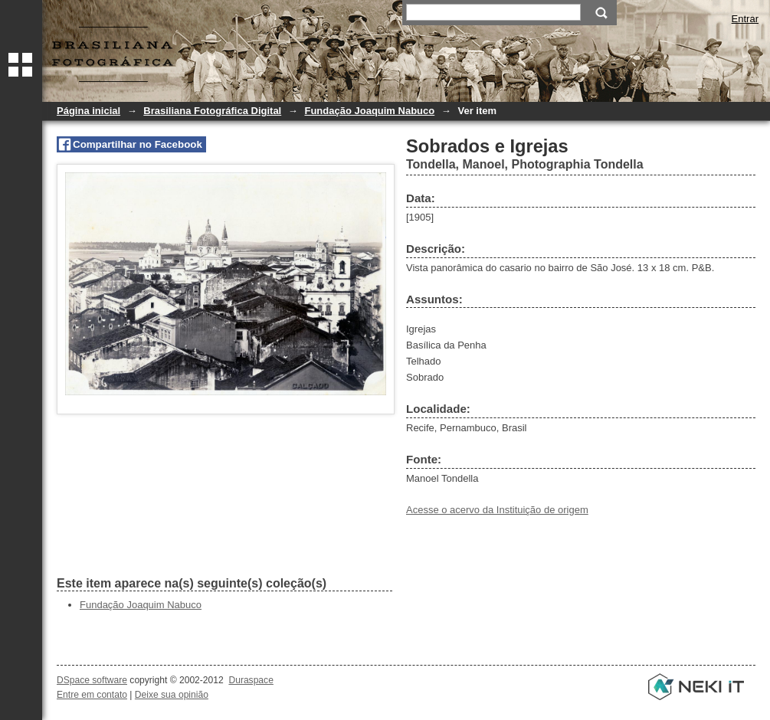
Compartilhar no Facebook (137, 144)
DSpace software (92, 680)
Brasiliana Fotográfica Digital (212, 110)
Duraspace (250, 680)
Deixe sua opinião (171, 694)
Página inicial (88, 110)
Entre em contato (92, 694)
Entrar (745, 19)
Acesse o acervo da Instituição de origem (497, 509)
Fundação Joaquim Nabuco (369, 110)
